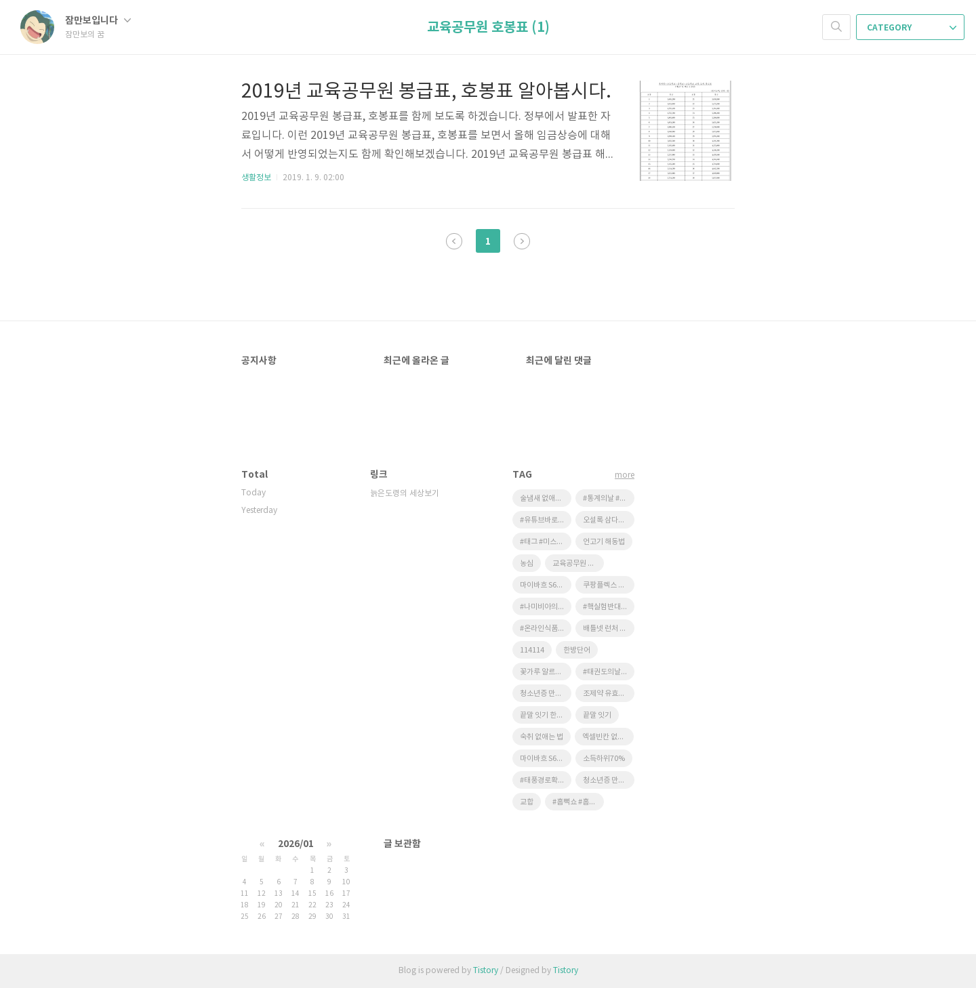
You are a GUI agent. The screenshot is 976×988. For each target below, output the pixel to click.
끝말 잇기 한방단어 (545, 715)
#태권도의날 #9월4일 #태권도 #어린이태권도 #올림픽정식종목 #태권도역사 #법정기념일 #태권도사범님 (608, 671)
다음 (522, 241)
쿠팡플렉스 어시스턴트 (608, 585)
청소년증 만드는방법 (545, 693)
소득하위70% (604, 758)
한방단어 (576, 650)
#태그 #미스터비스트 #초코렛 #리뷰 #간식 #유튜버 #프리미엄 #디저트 (545, 541)
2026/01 (296, 844)
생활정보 (256, 177)
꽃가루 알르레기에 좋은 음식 (545, 671)
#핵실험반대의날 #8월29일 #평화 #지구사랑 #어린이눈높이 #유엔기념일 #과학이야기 (608, 606)
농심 (526, 563)
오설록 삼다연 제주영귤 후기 (608, 520)
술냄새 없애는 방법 (545, 498)
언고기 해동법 (604, 541)
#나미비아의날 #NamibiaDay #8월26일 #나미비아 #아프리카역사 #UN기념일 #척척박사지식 (545, 606)
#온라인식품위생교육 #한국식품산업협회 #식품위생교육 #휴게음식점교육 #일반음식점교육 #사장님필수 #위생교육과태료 (545, 628)
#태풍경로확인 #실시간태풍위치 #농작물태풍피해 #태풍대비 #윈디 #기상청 (545, 780)
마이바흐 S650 (542, 758)
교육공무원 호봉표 (578, 563)
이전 (454, 241)
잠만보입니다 (98, 20)
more (624, 475)
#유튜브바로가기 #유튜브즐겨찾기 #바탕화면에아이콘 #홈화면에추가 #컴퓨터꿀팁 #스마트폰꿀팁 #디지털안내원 (545, 520)
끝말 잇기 (597, 715)
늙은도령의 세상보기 (404, 493)
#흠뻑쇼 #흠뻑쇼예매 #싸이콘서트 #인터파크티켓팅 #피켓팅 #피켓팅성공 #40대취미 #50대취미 (578, 802)
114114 (532, 650)
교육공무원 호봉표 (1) (488, 28)
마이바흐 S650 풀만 (545, 585)
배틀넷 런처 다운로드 (608, 628)
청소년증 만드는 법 (608, 780)
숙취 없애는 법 (541, 737)
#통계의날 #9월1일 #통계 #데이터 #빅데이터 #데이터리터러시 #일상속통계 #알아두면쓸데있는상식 (608, 498)
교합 (526, 802)
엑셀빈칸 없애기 (606, 737)
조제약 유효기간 (607, 693)
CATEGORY (911, 28)
